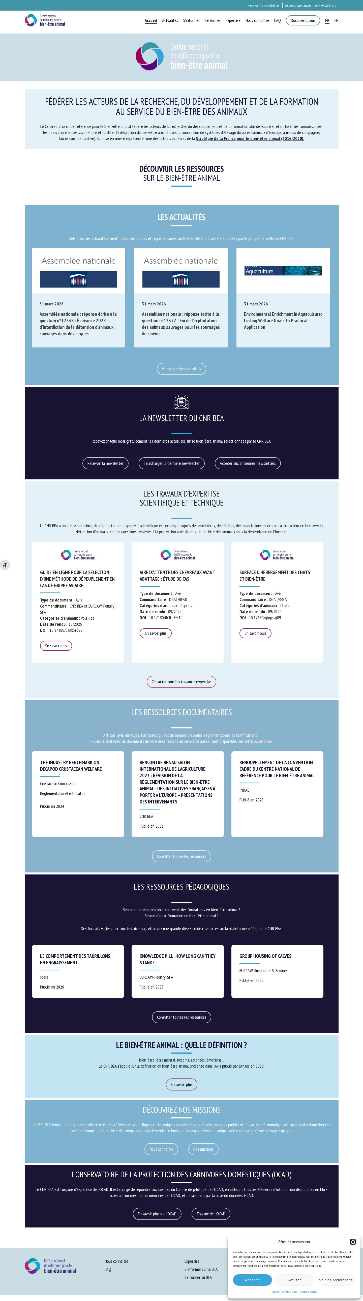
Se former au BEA (198, 1277)
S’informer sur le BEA (201, 1269)
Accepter (252, 1280)
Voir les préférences (336, 1280)
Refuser (294, 1280)
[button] (352, 1241)
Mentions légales (308, 1291)
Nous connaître (116, 1261)
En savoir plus (56, 646)
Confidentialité (289, 1291)
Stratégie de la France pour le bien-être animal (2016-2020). (250, 138)
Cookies (275, 1291)
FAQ (108, 1269)
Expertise (192, 1261)
